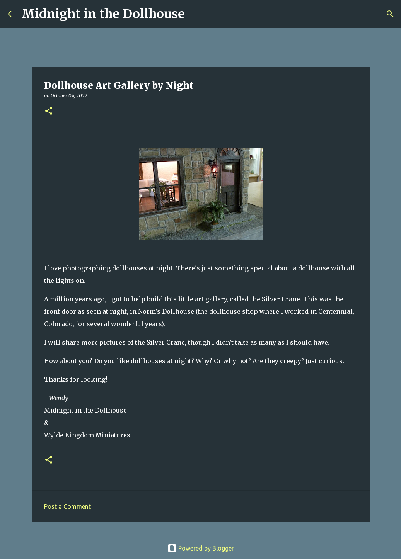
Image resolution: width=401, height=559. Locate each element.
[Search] (195, 14)
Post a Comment (67, 506)
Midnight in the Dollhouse (103, 14)
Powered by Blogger (200, 548)
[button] (48, 111)
